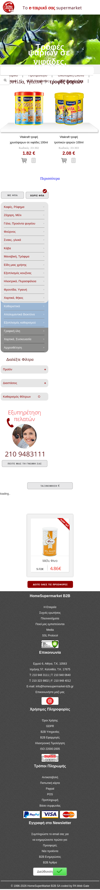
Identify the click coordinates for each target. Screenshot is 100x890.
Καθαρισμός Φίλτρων (21, 396)
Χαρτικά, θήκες (13, 297)
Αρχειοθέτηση (13, 347)
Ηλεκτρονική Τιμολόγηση (50, 743)
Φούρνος (10, 231)
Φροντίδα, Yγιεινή (15, 289)
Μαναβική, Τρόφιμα (16, 256)
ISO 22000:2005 (50, 748)
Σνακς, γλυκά (12, 240)
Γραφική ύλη (12, 331)
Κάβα (7, 248)
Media (50, 629)
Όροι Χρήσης (50, 720)
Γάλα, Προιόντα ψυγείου (19, 223)
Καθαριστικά (12, 306)
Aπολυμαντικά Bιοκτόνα (19, 314)
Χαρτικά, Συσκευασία (17, 339)
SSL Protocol (50, 635)
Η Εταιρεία (50, 607)
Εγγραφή (60, 871)
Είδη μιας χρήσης (15, 265)
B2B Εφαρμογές (50, 737)
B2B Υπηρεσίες (50, 731)
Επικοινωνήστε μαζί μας (50, 692)
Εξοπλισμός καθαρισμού (20, 322)
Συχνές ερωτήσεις (50, 612)
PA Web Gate (81, 886)
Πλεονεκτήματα (50, 618)
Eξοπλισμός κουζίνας (18, 273)
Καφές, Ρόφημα (14, 207)
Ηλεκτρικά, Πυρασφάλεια (20, 281)
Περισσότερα (50, 178)
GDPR (50, 726)
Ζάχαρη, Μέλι (12, 215)
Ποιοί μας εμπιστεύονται (50, 624)
